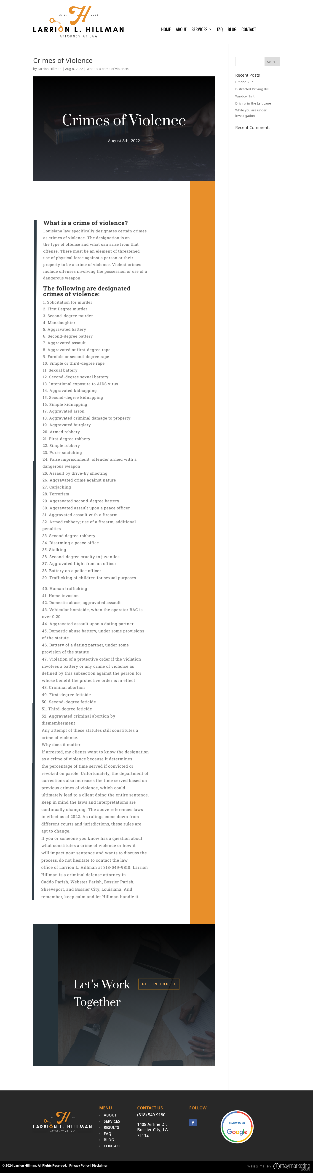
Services (199, 29)
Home (166, 29)
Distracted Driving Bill (252, 89)
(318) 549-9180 (151, 1114)
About (181, 29)
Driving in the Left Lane (253, 103)
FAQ (220, 29)
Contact (248, 29)
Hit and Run (244, 82)
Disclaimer (99, 1165)
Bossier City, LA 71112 (152, 1132)
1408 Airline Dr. (152, 1124)
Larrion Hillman (50, 69)
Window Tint (244, 96)
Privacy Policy (79, 1165)
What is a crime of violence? (108, 69)
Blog (232, 29)
